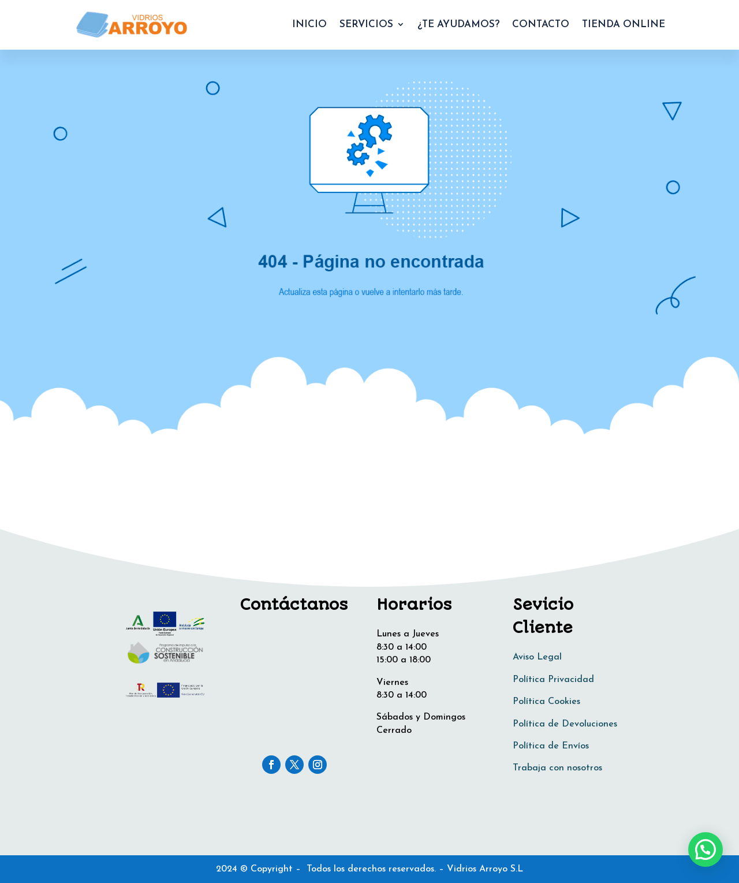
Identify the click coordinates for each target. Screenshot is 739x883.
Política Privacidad (553, 679)
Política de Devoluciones (565, 724)
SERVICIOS (366, 24)
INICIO (309, 24)
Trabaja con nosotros (557, 768)
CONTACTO (540, 24)
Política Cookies (546, 701)
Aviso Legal (537, 657)
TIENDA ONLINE (623, 24)
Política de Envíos (551, 746)
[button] (705, 849)
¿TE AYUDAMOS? (458, 24)
